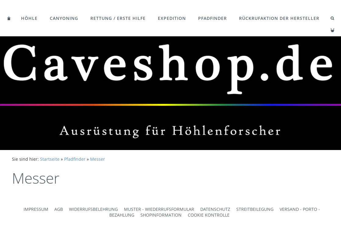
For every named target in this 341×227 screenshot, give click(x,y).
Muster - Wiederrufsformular (159, 209)
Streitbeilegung (255, 209)
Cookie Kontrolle (209, 215)
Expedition (172, 18)
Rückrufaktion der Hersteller (279, 18)
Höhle (29, 18)
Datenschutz (215, 209)
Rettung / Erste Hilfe (118, 18)
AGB (58, 209)
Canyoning (64, 18)
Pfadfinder (212, 18)
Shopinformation (161, 215)
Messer (97, 159)
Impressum (36, 209)
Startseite (50, 159)
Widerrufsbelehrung (93, 209)
